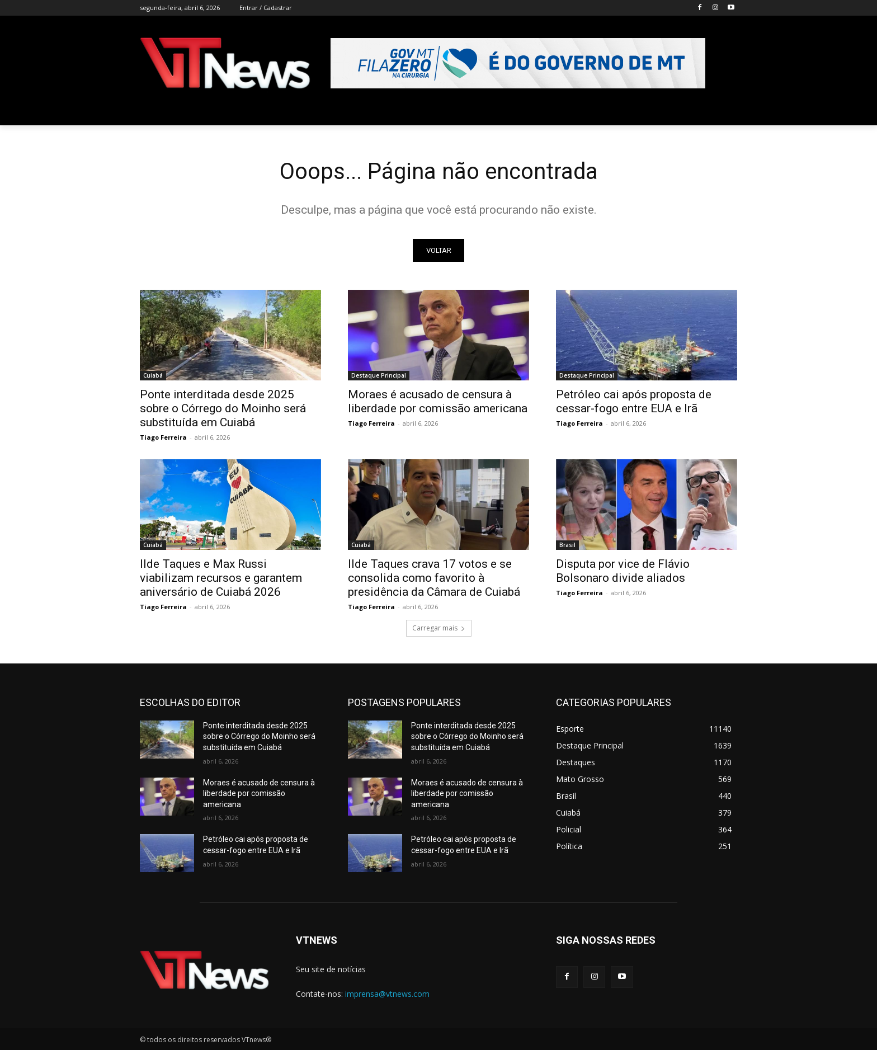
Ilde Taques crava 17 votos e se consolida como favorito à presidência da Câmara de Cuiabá (434, 578)
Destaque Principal (378, 375)
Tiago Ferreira (163, 437)
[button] (723, 111)
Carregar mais (438, 628)
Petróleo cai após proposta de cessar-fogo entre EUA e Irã (633, 401)
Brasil (567, 545)
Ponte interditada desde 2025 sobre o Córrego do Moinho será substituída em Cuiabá (223, 408)
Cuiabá (153, 375)
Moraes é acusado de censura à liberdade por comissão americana (437, 401)
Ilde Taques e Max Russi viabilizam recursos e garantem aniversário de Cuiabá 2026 (221, 578)
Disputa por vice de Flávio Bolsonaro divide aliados (623, 571)
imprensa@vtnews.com (387, 993)
